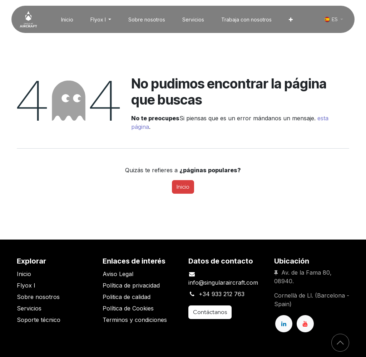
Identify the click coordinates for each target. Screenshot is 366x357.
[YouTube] (305, 323)
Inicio (183, 186)
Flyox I (26, 285)
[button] (340, 343)
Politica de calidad (126, 296)
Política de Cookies (128, 308)
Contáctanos (210, 312)
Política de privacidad (131, 285)
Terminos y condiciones (135, 319)
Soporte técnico (38, 319)
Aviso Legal (118, 274)
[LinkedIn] (283, 323)
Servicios (29, 308)
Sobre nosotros (38, 296)
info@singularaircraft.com (223, 282)
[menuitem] (67, 19)
